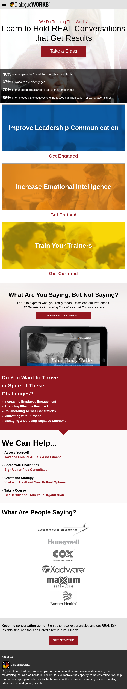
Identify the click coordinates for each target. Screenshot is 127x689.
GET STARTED (63, 640)
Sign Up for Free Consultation (26, 470)
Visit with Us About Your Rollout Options (35, 482)
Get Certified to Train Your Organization (34, 495)
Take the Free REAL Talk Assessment (32, 457)
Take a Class (63, 51)
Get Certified (63, 273)
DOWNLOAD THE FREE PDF (63, 315)
